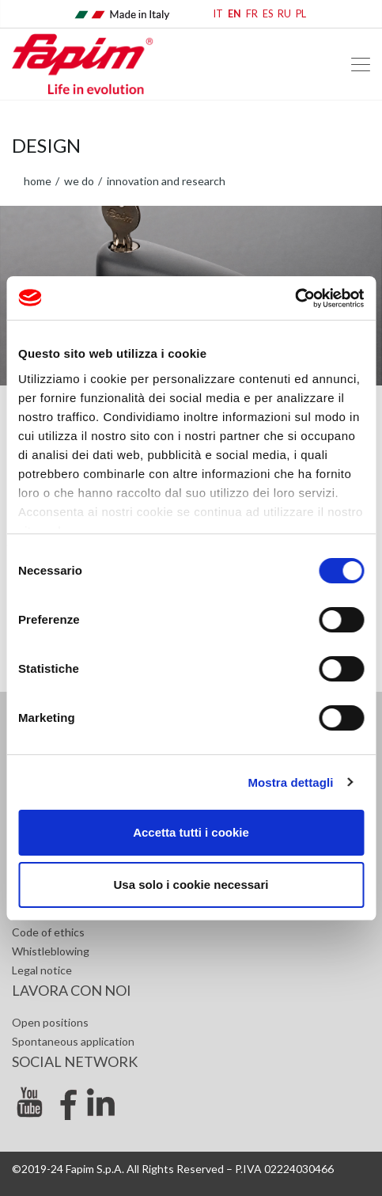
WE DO (78, 181)
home (37, 181)
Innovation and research (164, 181)
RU (284, 14)
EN (234, 14)
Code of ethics (48, 932)
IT (218, 14)
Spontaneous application (73, 1041)
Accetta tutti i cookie (191, 832)
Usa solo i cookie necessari (191, 884)
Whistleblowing (50, 951)
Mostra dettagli (290, 782)
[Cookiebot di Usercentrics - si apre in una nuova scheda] (294, 298)
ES (268, 14)
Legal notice (42, 970)
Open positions (50, 1022)
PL (301, 14)
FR (252, 14)
